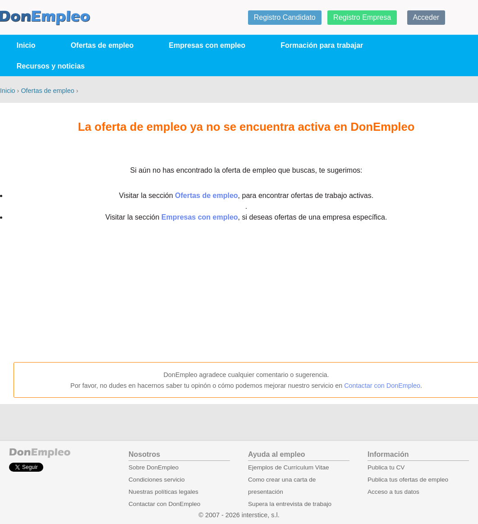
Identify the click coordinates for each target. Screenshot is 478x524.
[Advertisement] (246, 293)
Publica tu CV (386, 467)
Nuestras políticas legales (163, 491)
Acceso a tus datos (393, 491)
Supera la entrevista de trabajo (289, 504)
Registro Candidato (285, 17)
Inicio (26, 45)
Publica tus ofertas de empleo (408, 479)
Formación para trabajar (321, 45)
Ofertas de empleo (102, 45)
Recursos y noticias (51, 66)
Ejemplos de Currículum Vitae (288, 467)
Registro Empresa (362, 17)
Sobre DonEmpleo (154, 467)
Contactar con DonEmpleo (382, 385)
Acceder (426, 17)
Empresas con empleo (207, 45)
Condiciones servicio (157, 479)
